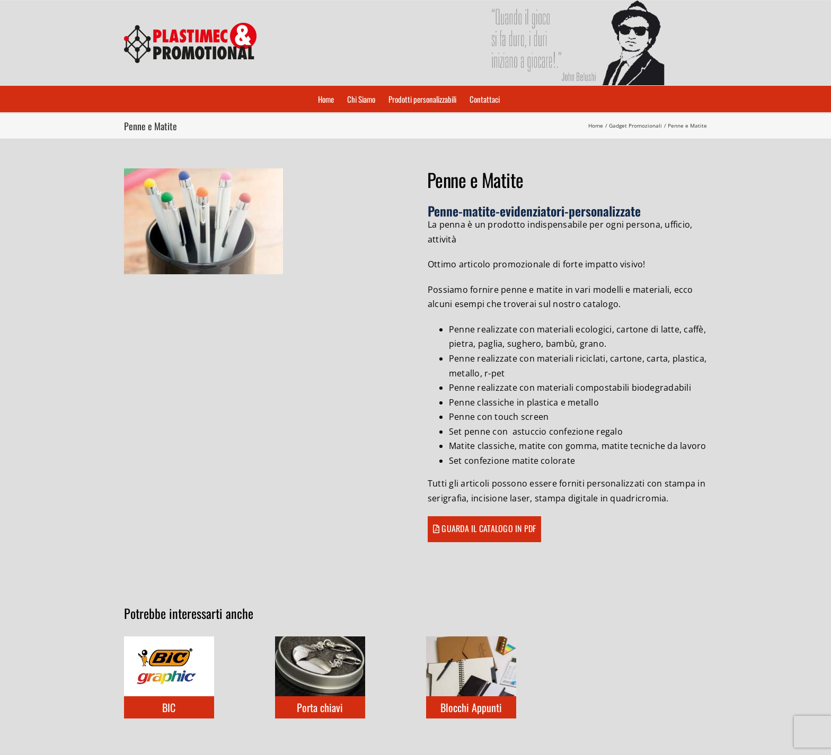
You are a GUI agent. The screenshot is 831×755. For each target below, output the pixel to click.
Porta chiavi (320, 707)
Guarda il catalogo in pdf (488, 528)
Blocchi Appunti (471, 707)
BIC (168, 707)
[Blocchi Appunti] (471, 642)
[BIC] (169, 642)
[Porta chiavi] (320, 642)
